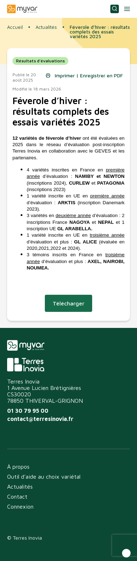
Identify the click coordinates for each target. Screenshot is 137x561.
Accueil (15, 27)
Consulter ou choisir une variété (114, 9)
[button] (126, 553)
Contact (17, 496)
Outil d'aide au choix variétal (43, 476)
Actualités (46, 27)
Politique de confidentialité (38, 547)
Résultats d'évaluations (40, 60)
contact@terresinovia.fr (40, 419)
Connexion (20, 506)
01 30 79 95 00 (27, 410)
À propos (18, 466)
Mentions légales (95, 547)
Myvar (22, 9)
